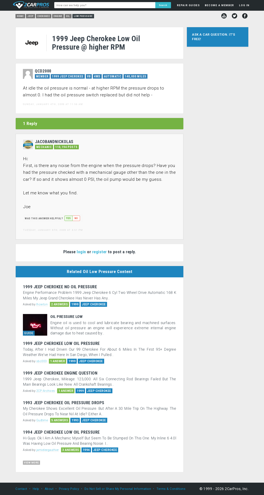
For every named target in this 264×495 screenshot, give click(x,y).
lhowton (42, 304)
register (99, 251)
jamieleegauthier (47, 450)
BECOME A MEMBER (219, 5)
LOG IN (244, 5)
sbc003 (41, 361)
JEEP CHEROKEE (94, 304)
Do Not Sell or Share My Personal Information (118, 489)
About (49, 489)
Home (20, 16)
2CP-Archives (45, 390)
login (81, 251)
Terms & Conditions (171, 489)
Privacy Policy (69, 489)
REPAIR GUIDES (188, 5)
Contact (21, 489)
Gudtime (42, 420)
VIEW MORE (31, 462)
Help (36, 489)
